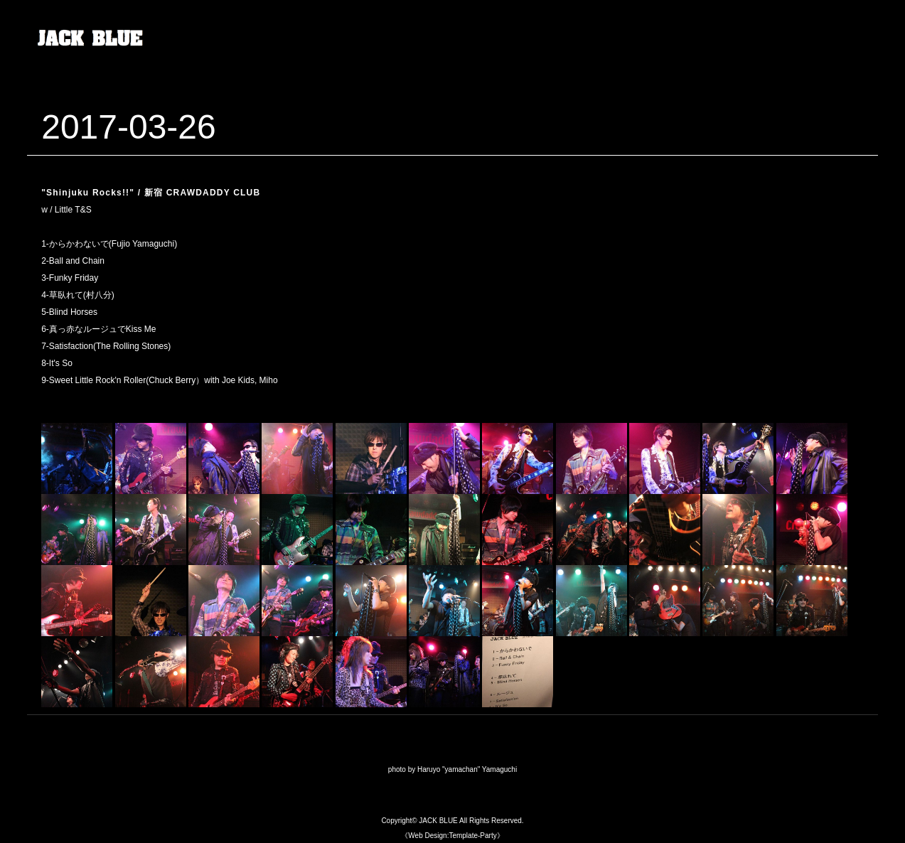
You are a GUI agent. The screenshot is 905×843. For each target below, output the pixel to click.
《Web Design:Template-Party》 (452, 835)
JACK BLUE (438, 821)
